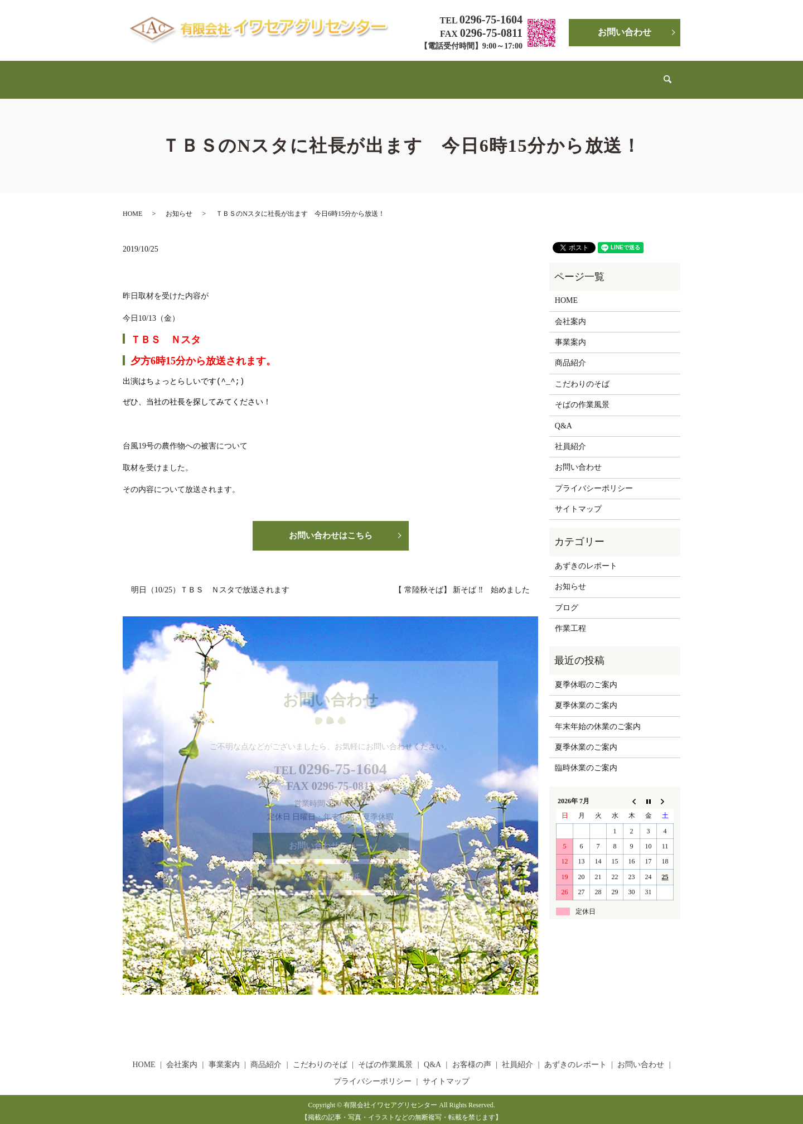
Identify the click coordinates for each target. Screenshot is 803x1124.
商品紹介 (292, 74)
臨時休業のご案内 (586, 757)
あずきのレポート (593, 74)
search (643, 74)
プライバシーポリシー (594, 478)
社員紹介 (537, 74)
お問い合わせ (624, 32)
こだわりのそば (344, 74)
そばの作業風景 (408, 74)
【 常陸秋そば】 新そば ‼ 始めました (462, 581)
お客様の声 (492, 74)
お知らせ (179, 203)
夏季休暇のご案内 (586, 674)
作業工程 (570, 618)
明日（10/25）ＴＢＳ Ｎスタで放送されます (210, 581)
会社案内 (211, 74)
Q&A (455, 74)
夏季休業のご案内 (586, 695)
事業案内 (252, 74)
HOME (174, 74)
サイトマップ (578, 498)
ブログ (566, 597)
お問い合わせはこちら (330, 525)
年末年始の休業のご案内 (598, 716)
